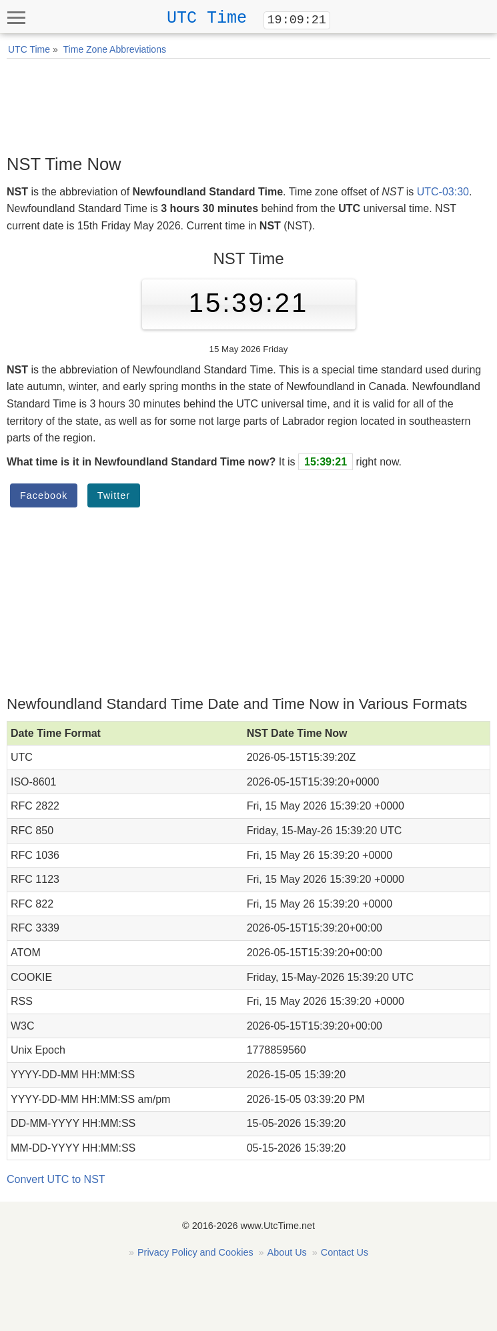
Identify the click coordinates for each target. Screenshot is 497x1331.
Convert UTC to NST (56, 1179)
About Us (287, 1252)
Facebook (43, 495)
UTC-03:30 (443, 191)
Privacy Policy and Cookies (195, 1252)
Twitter (113, 495)
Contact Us (344, 1252)
